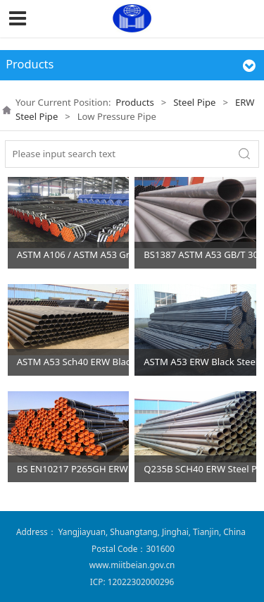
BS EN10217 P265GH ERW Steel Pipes (73, 468)
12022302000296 (141, 581)
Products (134, 102)
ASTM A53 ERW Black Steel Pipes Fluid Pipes (200, 361)
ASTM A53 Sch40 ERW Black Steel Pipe (73, 361)
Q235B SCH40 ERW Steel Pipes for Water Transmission (200, 468)
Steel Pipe (194, 102)
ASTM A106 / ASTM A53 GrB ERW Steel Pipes (73, 254)
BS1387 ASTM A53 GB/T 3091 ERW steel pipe (200, 254)
